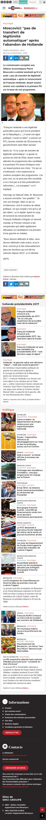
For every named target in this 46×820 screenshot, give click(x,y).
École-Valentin (24, 523)
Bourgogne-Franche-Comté (27, 502)
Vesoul (20, 613)
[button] (40, 2)
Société (30, 485)
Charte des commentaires (15, 714)
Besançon (7, 578)
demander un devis (15, 768)
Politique (8, 24)
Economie (21, 468)
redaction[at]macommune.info (14, 755)
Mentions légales (12, 724)
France (20, 452)
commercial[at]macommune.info (15, 762)
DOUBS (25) (21, 415)
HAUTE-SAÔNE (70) (11, 657)
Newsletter (12, 733)
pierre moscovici (10, 270)
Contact (8, 708)
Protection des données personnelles (20, 718)
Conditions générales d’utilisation (19, 727)
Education (22, 417)
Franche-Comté (24, 466)
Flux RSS (8, 721)
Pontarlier (22, 483)
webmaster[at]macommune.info (15, 787)
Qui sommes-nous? (13, 711)
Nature (20, 641)
